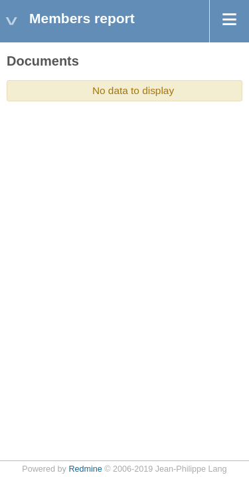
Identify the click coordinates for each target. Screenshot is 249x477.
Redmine (85, 469)
